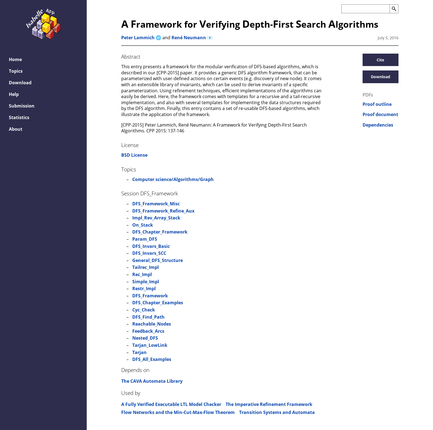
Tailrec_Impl (145, 267)
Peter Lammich (138, 38)
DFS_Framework (150, 296)
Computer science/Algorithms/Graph (173, 179)
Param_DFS (144, 239)
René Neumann (188, 38)
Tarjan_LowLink (149, 345)
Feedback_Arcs (148, 331)
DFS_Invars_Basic (151, 246)
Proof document (380, 114)
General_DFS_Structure (157, 260)
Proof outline (377, 104)
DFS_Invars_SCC (149, 253)
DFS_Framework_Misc (156, 204)
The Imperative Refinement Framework (269, 404)
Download (380, 76)
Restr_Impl (144, 288)
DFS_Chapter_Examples (157, 303)
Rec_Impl (142, 274)
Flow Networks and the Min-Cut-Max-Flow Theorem (178, 412)
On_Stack (142, 225)
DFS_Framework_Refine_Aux (163, 211)
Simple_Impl (145, 282)
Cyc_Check (143, 310)
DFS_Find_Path (148, 317)
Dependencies (378, 125)
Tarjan (139, 352)
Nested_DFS (145, 338)
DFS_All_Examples (151, 359)
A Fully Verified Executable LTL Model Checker (171, 404)
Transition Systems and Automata (277, 412)
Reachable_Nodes (151, 324)
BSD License (134, 155)
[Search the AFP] (365, 8)
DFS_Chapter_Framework (160, 232)
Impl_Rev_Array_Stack (156, 218)
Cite (380, 59)
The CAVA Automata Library (152, 381)
